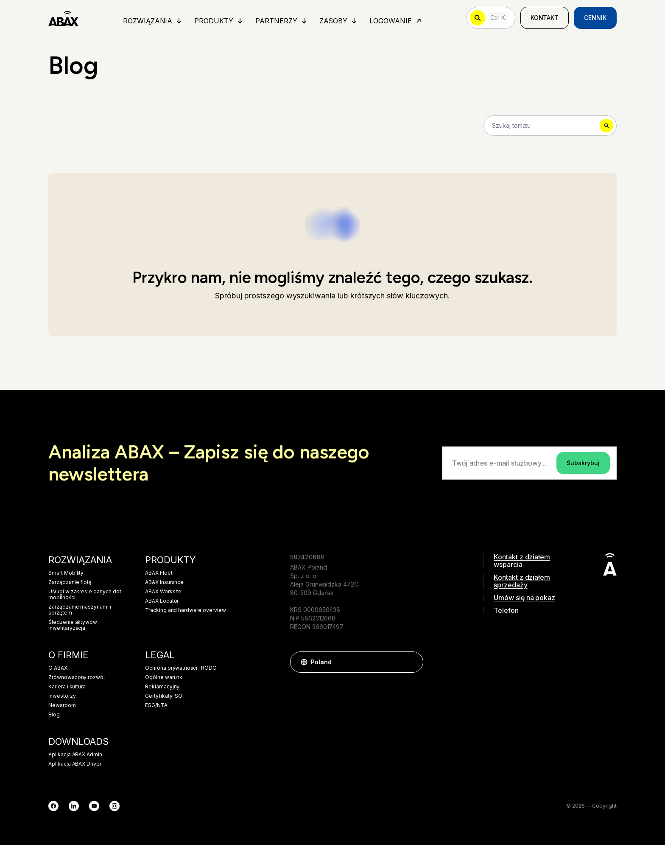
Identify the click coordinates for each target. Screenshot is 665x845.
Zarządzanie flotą (70, 582)
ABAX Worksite (163, 592)
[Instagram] (114, 806)
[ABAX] (63, 17)
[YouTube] (94, 806)
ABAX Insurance (164, 582)
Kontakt (545, 17)
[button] (412, 662)
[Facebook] (53, 806)
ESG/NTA (156, 705)
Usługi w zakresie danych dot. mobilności (85, 595)
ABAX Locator (162, 601)
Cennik (595, 17)
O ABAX (57, 668)
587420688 (307, 557)
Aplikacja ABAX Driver (74, 764)
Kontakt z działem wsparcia (522, 560)
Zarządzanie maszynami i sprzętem (79, 610)
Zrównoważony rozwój (76, 677)
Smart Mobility (66, 573)
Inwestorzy (62, 696)
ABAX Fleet (159, 573)
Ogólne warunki (164, 677)
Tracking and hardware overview (185, 610)
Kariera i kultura (67, 687)
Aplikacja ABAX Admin (75, 755)
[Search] (550, 125)
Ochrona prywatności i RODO (181, 668)
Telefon (506, 610)
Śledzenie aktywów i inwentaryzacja (74, 625)
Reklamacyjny (162, 687)
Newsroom (62, 705)
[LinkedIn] (74, 806)
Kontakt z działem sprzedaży (522, 581)
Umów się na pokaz (524, 597)
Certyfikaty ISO (163, 696)
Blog (54, 715)
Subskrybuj (583, 462)
